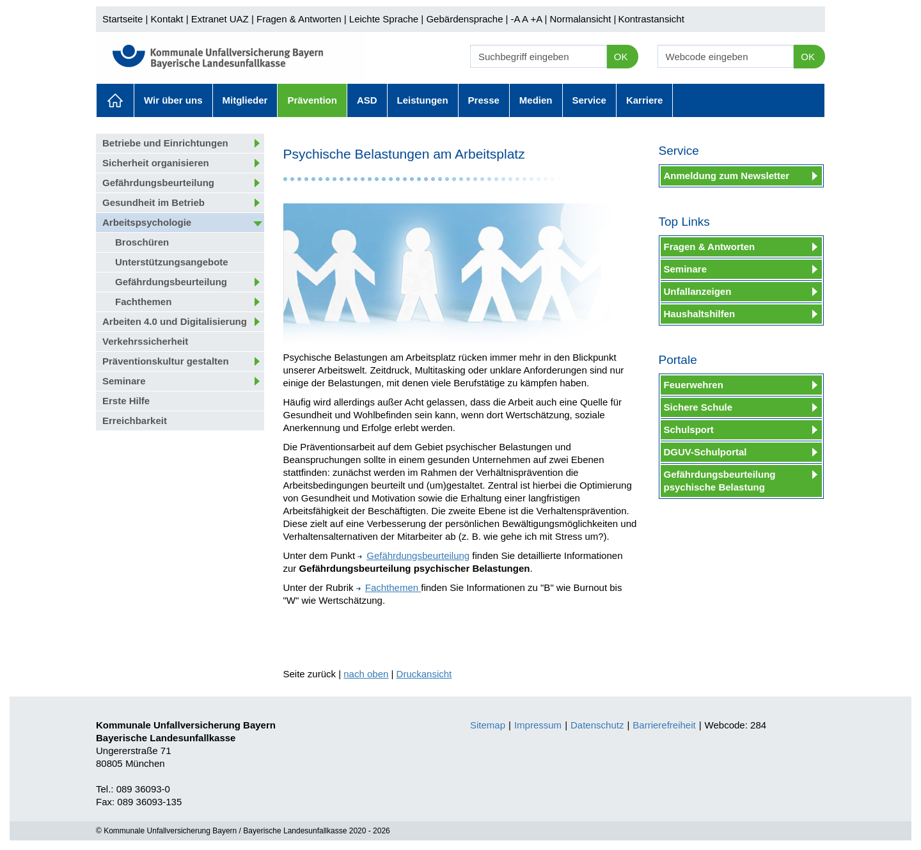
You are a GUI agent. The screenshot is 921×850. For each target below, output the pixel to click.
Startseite (122, 18)
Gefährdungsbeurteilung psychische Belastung (720, 480)
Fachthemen (143, 301)
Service (589, 100)
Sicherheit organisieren (155, 162)
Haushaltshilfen (700, 313)
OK (621, 56)
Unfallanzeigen (698, 291)
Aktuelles (115, 100)
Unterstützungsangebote (171, 261)
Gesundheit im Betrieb (153, 202)
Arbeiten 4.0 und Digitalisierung (174, 321)
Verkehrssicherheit (145, 341)
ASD (367, 100)
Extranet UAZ (220, 18)
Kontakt (167, 18)
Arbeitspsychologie (146, 222)
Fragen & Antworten (299, 18)
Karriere (644, 100)
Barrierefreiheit (664, 725)
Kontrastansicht (651, 18)
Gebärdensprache (464, 18)
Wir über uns (173, 100)
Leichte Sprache (383, 18)
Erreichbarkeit (134, 420)
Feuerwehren (693, 384)
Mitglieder (245, 100)
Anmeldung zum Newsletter (727, 175)
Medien (536, 100)
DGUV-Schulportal (705, 451)
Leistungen (422, 100)
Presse (484, 100)
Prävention (312, 100)
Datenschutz (597, 725)
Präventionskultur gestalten (165, 361)
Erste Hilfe (126, 400)
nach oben (365, 673)
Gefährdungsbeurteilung (158, 182)
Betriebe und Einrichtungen (165, 143)
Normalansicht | (582, 18)
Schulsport (689, 429)
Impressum (538, 725)
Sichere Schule (698, 407)
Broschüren (142, 242)
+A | (537, 18)
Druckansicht (424, 673)
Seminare (124, 380)
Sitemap (487, 725)
